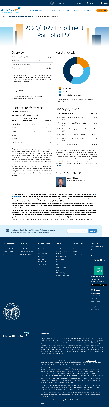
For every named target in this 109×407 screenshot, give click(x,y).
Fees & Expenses (42, 264)
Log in (104, 3)
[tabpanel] (32, 129)
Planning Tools (60, 259)
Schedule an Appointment (63, 275)
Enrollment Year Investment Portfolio (20, 16)
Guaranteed (41, 259)
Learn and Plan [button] (51, 10)
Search (90, 3)
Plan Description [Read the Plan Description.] (63, 165)
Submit (87, 231)
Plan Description (95, 309)
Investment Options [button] (64, 10)
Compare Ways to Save (26, 251)
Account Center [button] (88, 10)
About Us (5, 254)
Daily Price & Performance (45, 262)
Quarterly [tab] (24, 112)
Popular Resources (61, 249)
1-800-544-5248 (98, 246)
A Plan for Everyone (8, 251)
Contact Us (94, 250)
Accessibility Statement (96, 301)
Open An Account (102, 10)
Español (79, 3)
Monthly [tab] (15, 112)
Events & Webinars (61, 267)
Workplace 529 (60, 3)
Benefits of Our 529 (8, 249)
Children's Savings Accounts (63, 273)
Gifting (57, 264)
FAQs (57, 262)
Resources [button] (76, 10)
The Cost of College (25, 254)
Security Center (94, 306)
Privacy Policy (94, 298)
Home (3, 16)
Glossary (58, 270)
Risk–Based (41, 256)
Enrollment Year (42, 253)
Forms (75, 251)
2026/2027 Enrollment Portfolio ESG (47, 16)
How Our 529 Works (25, 249)
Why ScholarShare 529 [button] (36, 10)
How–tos (75, 249)
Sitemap (93, 304)
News (71, 3)
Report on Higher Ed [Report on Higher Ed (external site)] (61, 256)
